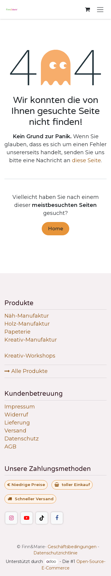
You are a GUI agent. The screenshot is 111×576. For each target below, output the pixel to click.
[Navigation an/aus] (100, 9)
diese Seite (86, 160)
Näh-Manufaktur (26, 316)
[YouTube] (27, 518)
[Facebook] (57, 518)
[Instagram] (11, 518)
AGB (10, 446)
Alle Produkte (26, 371)
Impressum (19, 406)
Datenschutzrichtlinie (55, 553)
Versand (15, 430)
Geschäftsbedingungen (72, 546)
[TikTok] (42, 518)
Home (55, 228)
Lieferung (17, 422)
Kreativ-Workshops (29, 356)
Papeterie (17, 332)
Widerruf (16, 414)
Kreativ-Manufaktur (30, 340)
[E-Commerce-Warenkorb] (87, 9)
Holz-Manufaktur (27, 324)
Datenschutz (21, 438)
